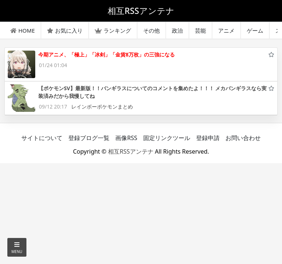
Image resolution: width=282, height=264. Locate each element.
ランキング (113, 30)
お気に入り (65, 30)
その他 (151, 30)
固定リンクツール (166, 138)
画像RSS (126, 138)
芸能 (200, 30)
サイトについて (41, 138)
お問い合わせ (243, 138)
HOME (22, 30)
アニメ (226, 30)
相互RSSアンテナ (130, 151)
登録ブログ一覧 (88, 138)
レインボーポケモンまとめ (102, 106)
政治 (177, 30)
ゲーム (255, 30)
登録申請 (208, 138)
